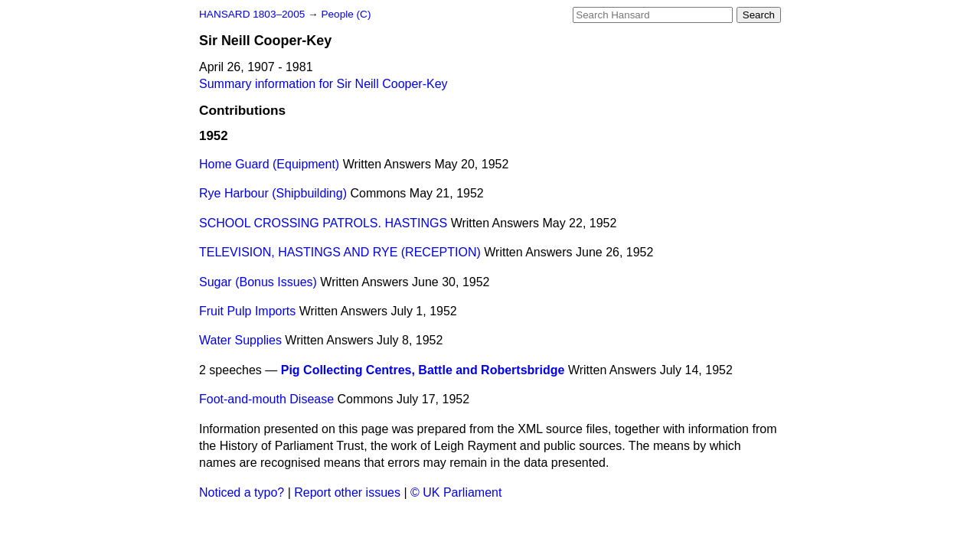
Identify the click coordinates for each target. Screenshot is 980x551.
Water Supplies (240, 340)
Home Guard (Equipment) (269, 164)
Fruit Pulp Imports (247, 311)
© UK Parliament (455, 492)
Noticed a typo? (241, 492)
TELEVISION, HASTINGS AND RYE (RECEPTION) (340, 252)
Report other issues (347, 492)
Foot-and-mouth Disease (266, 399)
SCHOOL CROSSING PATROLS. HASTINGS (323, 223)
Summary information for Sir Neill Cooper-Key (323, 83)
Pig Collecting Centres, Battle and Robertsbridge (423, 370)
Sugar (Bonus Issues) (258, 282)
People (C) (346, 14)
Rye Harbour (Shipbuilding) (273, 193)
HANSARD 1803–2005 (252, 14)
